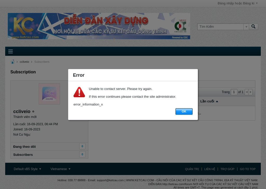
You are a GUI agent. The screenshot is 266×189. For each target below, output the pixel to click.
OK (184, 111)
